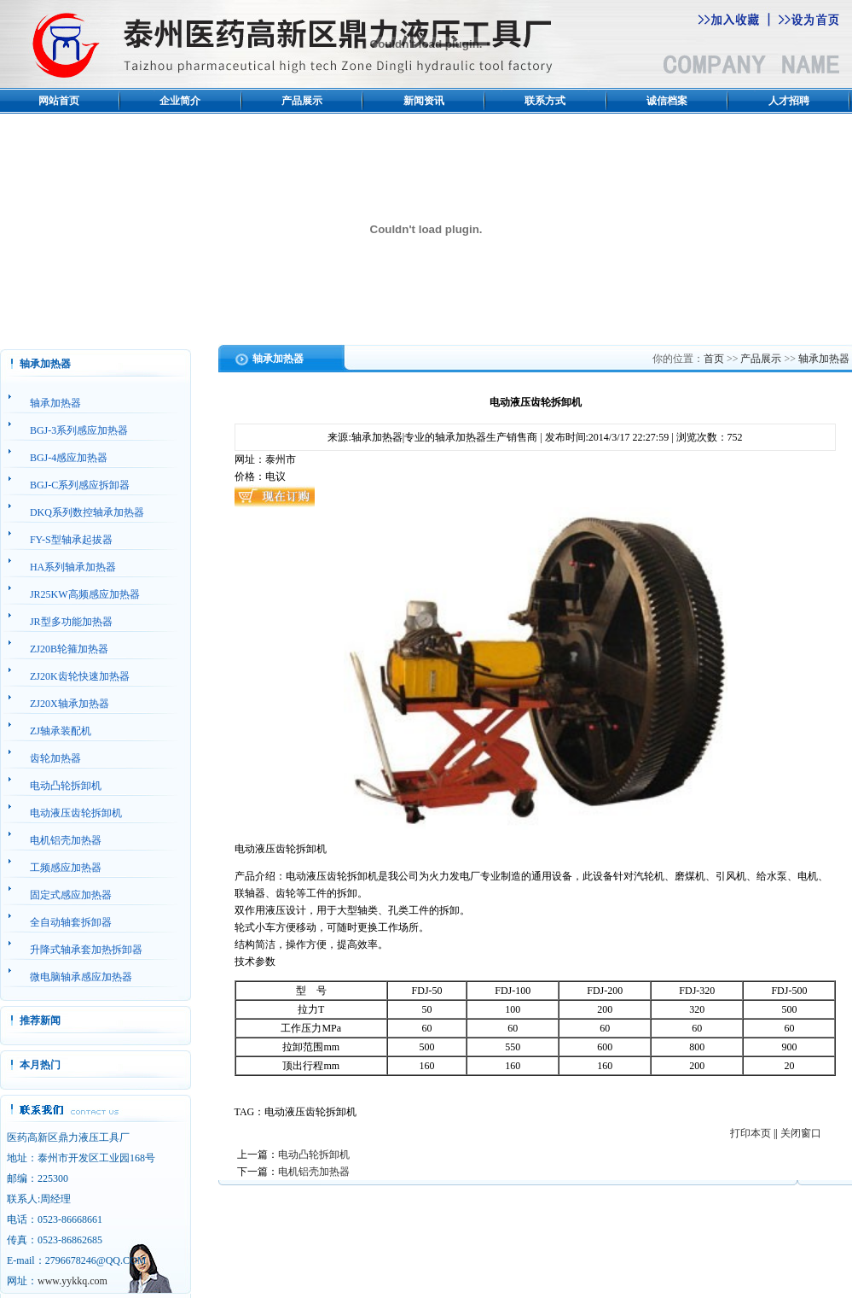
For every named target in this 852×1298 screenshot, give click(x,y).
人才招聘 (788, 101)
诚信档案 (666, 101)
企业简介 (179, 101)
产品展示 (301, 101)
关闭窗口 (800, 1133)
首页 (714, 359)
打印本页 (750, 1133)
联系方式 (545, 101)
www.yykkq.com (72, 1281)
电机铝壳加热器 (314, 1172)
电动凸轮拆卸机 (314, 1155)
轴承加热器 (823, 359)
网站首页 (58, 101)
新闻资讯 (423, 101)
